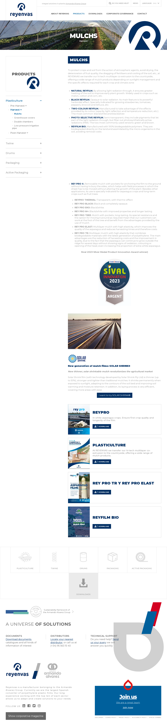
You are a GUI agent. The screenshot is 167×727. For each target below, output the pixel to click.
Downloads (95, 13)
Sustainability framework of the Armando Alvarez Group (56, 611)
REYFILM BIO (106, 517)
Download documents (18, 639)
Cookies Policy (110, 717)
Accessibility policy (139, 717)
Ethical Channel (155, 717)
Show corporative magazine (25, 716)
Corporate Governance (119, 13)
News (135, 3)
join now (128, 701)
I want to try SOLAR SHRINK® (114, 395)
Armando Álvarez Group (76, 4)
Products (79, 13)
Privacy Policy (124, 717)
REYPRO (101, 412)
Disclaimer (99, 717)
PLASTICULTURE (109, 445)
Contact (142, 13)
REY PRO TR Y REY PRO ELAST (123, 483)
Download (101, 426)
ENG (149, 3)
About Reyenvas (60, 13)
